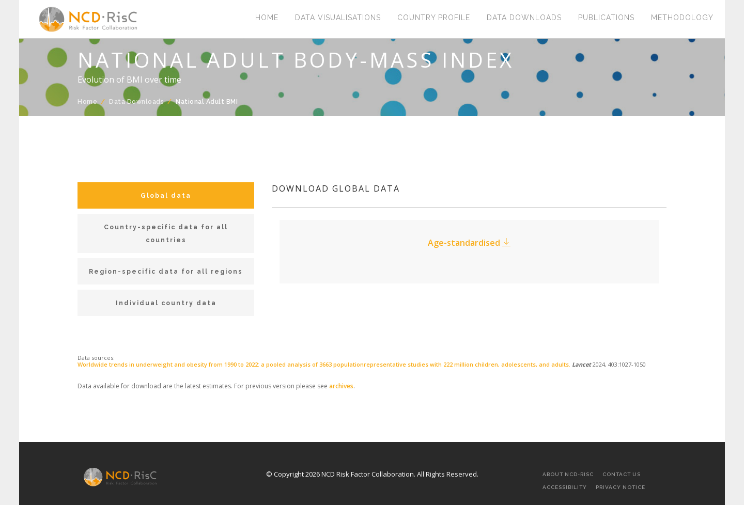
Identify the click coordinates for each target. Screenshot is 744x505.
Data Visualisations (338, 18)
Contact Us (621, 474)
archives (341, 386)
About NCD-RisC (568, 474)
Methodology (682, 18)
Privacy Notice (620, 487)
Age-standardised (469, 242)
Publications (606, 18)
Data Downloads (524, 18)
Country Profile (433, 18)
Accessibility (564, 487)
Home (266, 18)
